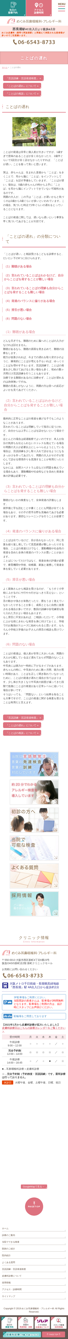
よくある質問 (8, 1262)
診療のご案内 (8, 1235)
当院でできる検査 (10, 1242)
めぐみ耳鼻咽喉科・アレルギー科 (38, 1308)
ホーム (5, 1228)
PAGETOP (34, 1206)
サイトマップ (8, 1296)
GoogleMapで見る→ (33, 1186)
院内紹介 (6, 1255)
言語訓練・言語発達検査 (14, 1269)
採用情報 (6, 1282)
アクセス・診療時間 (12, 1289)
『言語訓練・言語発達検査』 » (23, 78)
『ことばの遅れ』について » (22, 85)
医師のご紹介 (8, 1248)
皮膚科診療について (12, 1276)
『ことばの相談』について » (22, 93)
